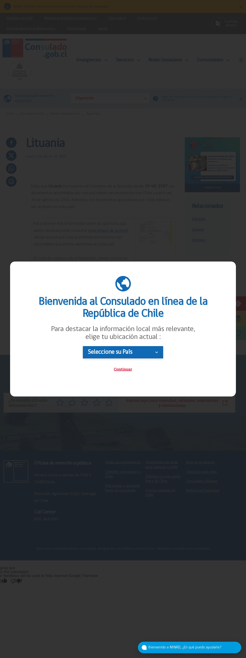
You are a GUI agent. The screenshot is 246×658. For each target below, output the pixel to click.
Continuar (123, 369)
